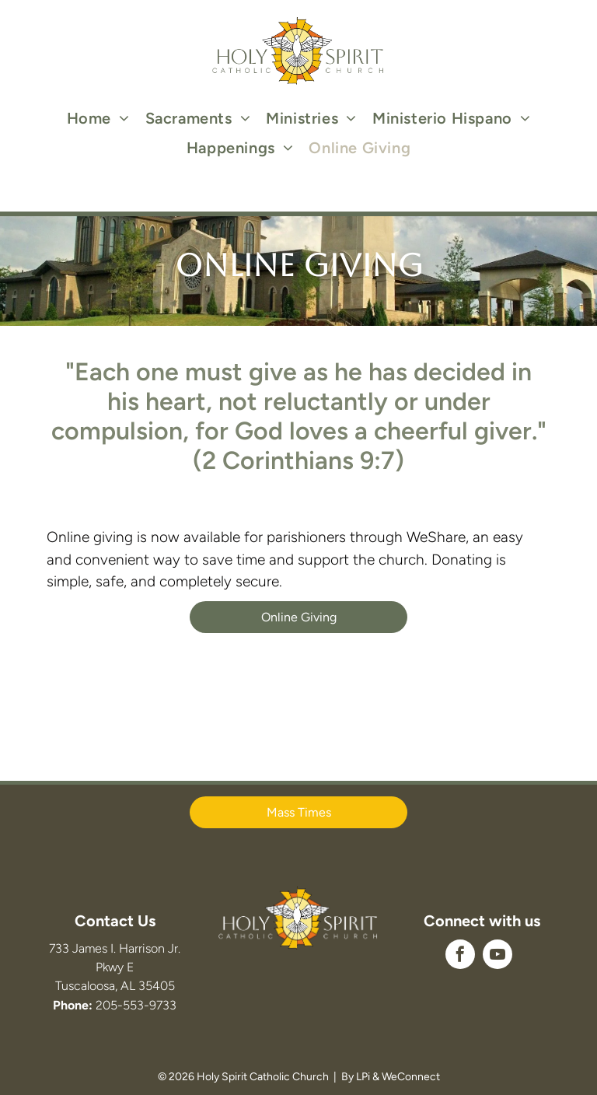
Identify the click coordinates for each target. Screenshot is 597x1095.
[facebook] (460, 956)
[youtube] (497, 956)
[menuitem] (98, 118)
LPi (363, 1076)
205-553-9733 (136, 1005)
